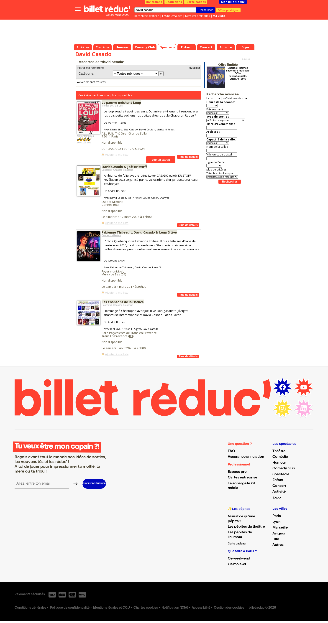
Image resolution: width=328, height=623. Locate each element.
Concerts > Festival (111, 235)
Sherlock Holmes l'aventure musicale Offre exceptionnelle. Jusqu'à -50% (237, 73)
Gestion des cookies (229, 608)
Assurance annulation (246, 457)
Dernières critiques (197, 16)
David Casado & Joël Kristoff (124, 166)
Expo (276, 498)
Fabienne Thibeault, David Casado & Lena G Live (139, 232)
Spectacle (280, 474)
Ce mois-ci (237, 564)
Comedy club (283, 468)
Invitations (154, 2)
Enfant (277, 480)
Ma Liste (219, 16)
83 (131, 336)
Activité (279, 492)
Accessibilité (201, 608)
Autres (278, 545)
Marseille (280, 528)
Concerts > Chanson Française (117, 170)
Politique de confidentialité (70, 608)
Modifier (195, 67)
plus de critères (216, 169)
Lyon (276, 522)
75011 (106, 136)
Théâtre (106, 105)
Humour (279, 463)
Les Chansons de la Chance (123, 302)
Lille (275, 539)
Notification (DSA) (174, 608)
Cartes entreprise (242, 478)
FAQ (231, 451)
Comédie (280, 457)
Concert (279, 486)
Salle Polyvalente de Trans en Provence (129, 333)
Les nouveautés (172, 16)
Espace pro (237, 472)
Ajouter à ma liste (116, 154)
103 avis (86, 142)
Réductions (174, 2)
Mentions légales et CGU (111, 608)
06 (116, 205)
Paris (276, 516)
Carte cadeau (196, 2)
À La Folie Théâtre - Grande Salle (124, 133)
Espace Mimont (112, 202)
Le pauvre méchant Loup (121, 102)
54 (123, 274)
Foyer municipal (112, 271)
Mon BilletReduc (233, 2)
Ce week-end (239, 559)
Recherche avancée (146, 16)
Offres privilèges (228, 10)
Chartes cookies (145, 608)
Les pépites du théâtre (246, 527)
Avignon (279, 534)
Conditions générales (30, 608)
